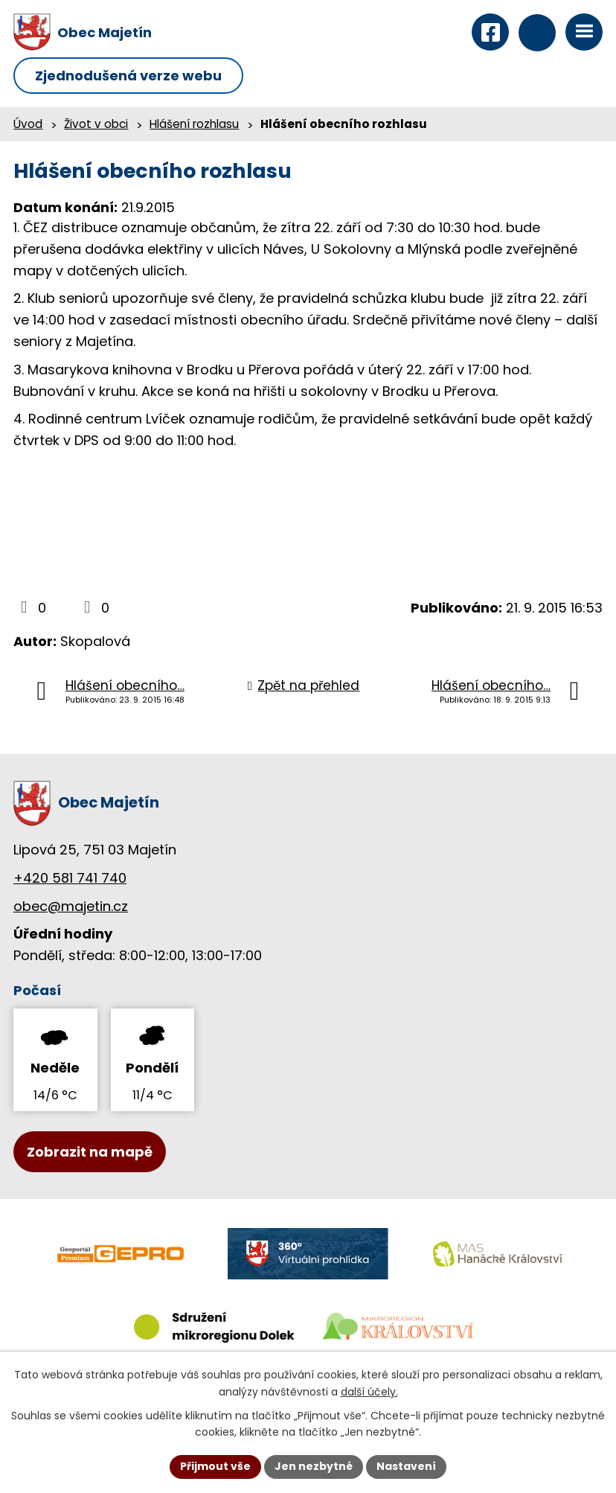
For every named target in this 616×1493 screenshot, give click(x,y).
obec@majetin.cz (70, 906)
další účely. (369, 1391)
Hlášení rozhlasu (194, 124)
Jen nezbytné (314, 1466)
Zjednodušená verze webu (128, 75)
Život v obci (96, 124)
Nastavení (406, 1466)
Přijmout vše (215, 1466)
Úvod (27, 124)
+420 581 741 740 (69, 878)
